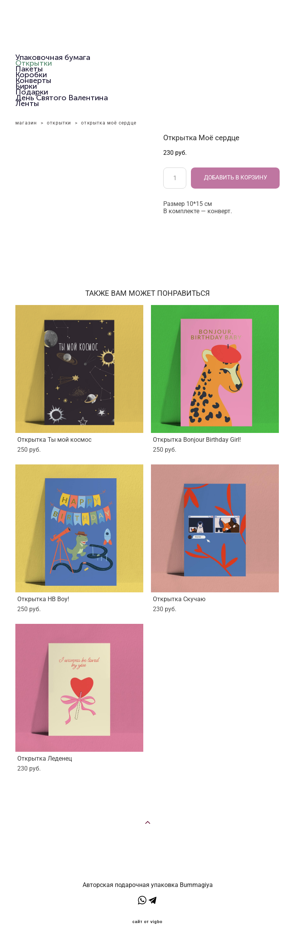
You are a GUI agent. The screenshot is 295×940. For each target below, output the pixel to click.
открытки (59, 123)
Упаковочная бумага (52, 57)
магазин (26, 123)
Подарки (31, 91)
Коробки (31, 74)
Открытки (33, 63)
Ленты (27, 103)
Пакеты (29, 68)
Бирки (26, 86)
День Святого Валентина (61, 97)
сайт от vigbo (147, 922)
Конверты (33, 80)
